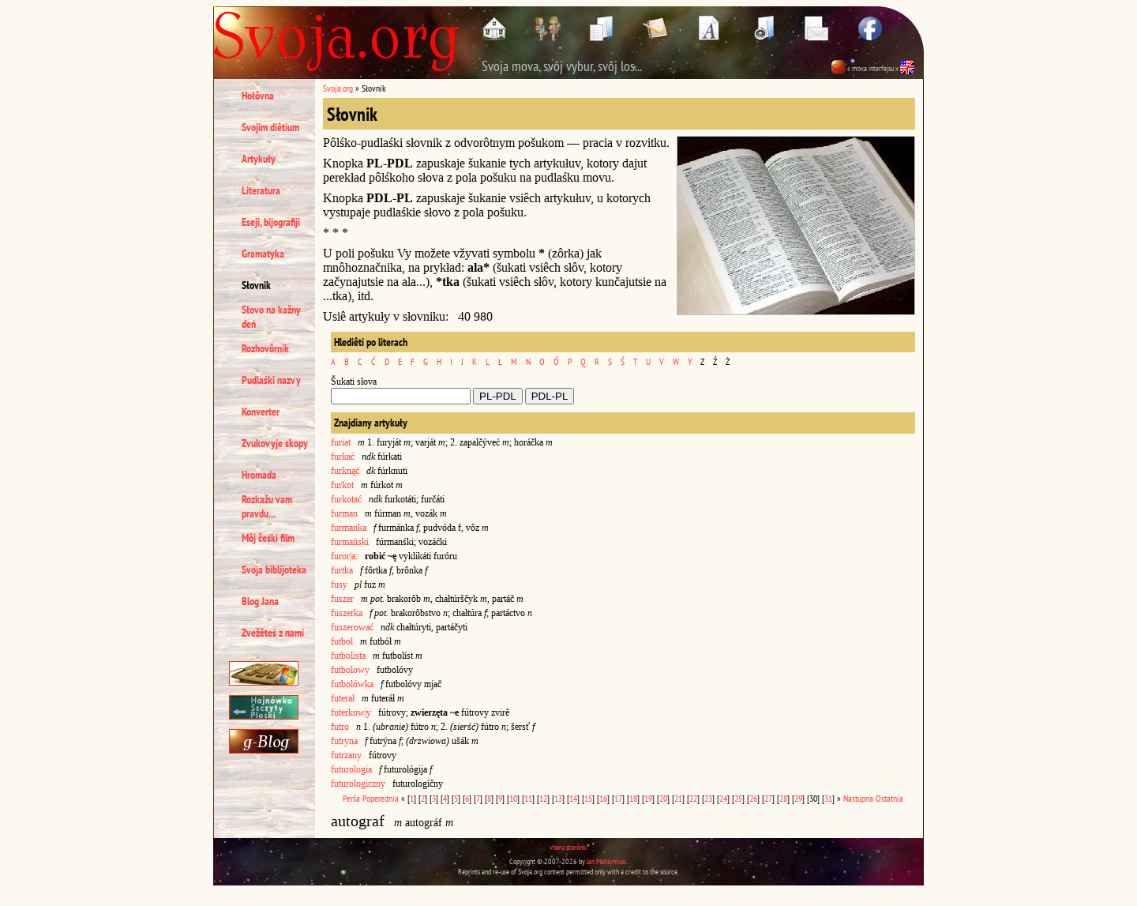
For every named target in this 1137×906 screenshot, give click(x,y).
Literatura (261, 190)
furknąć (345, 470)
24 (723, 798)
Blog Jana (260, 601)
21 (678, 798)
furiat (341, 442)
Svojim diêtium (270, 127)
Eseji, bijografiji (271, 222)
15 (588, 798)
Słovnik (256, 285)
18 (633, 798)
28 (783, 798)
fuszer (342, 598)
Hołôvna (258, 95)
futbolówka (352, 684)
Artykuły (259, 159)
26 (753, 798)
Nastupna (858, 798)
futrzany (346, 755)
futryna (344, 740)
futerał (343, 698)
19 (648, 798)
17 (618, 798)
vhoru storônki (568, 847)
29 (798, 798)
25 (738, 798)
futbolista (348, 655)
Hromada (259, 475)
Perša (351, 798)
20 (663, 798)
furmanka (348, 527)
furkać (343, 456)
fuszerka (346, 612)
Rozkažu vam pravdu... (267, 506)
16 (603, 798)
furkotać (346, 499)
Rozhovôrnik (265, 348)
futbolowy (350, 669)
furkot (342, 485)
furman (344, 513)
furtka (342, 570)
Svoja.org (338, 88)
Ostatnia (889, 798)
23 (708, 798)
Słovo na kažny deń (271, 317)
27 (768, 798)
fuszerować (352, 627)
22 (693, 798)
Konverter (261, 411)
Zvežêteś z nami (273, 633)
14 (573, 798)
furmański (350, 541)
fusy (339, 584)
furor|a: (344, 556)
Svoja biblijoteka (274, 569)
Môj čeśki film (268, 538)
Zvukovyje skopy (275, 443)
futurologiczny (358, 783)
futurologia (351, 769)
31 (828, 798)
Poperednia (380, 798)
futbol (342, 641)
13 (558, 798)
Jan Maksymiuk (606, 861)
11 (528, 798)
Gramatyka (263, 253)
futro (340, 726)
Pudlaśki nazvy (271, 380)
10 (513, 798)
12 (543, 798)
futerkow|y (351, 712)
